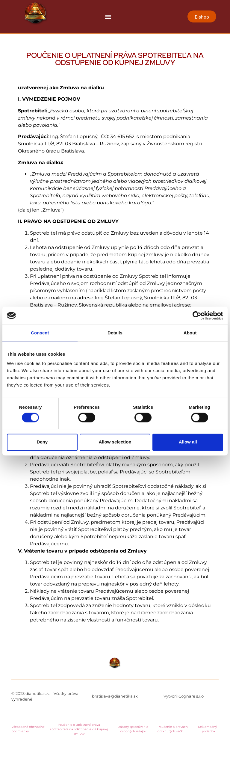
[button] (108, 17)
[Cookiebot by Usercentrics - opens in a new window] (197, 315)
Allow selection (115, 442)
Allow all (188, 442)
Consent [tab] (40, 332)
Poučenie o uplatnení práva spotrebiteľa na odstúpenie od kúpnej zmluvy (79, 729)
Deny (42, 442)
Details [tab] (115, 332)
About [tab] (190, 332)
